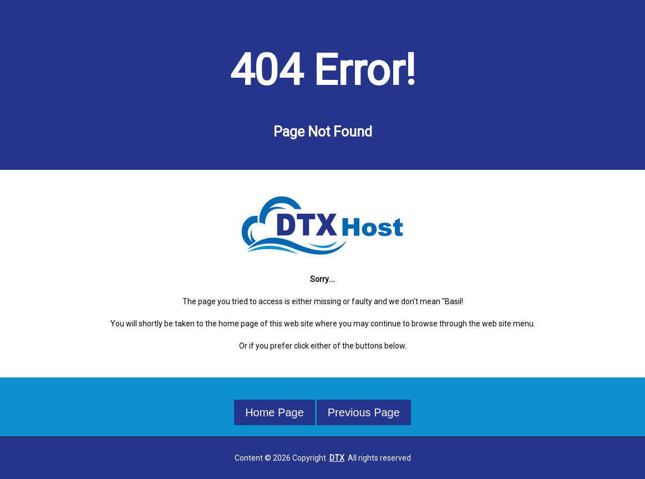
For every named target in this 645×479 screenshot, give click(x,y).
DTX (336, 457)
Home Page (274, 412)
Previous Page (364, 412)
